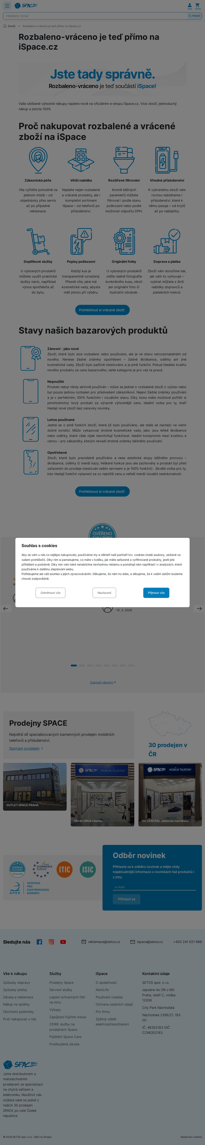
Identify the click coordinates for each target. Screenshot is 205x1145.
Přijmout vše (156, 592)
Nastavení (104, 592)
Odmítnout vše (50, 592)
